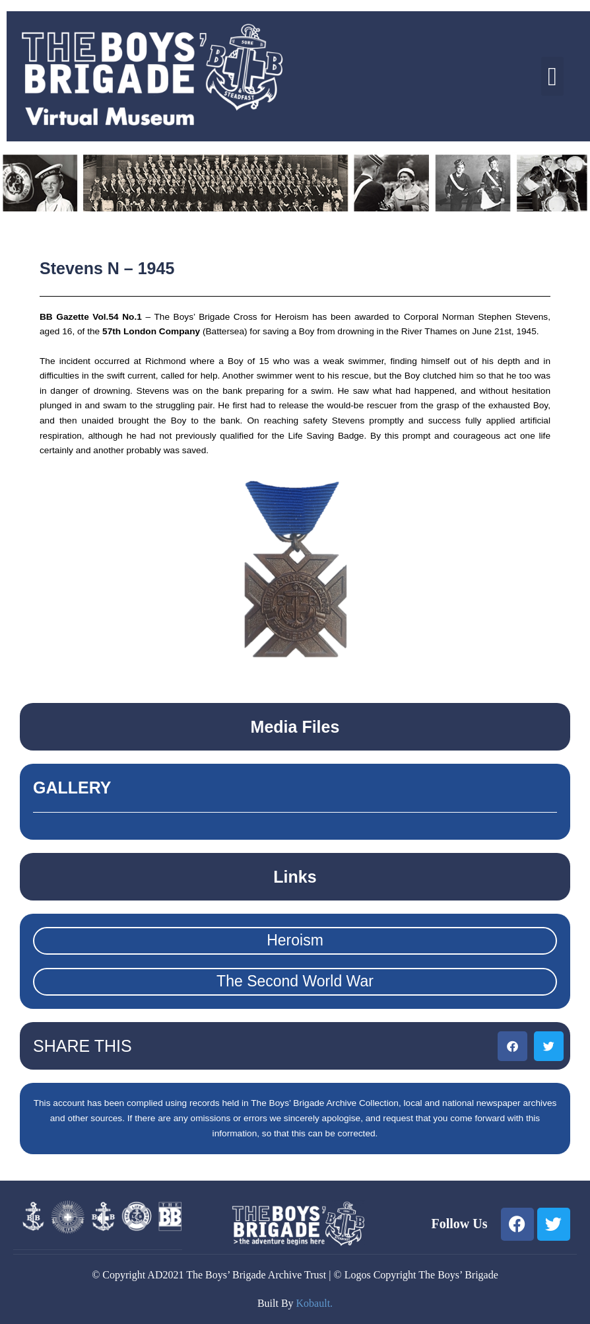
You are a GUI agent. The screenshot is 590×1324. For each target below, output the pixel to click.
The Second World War (295, 981)
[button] (552, 76)
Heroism (295, 940)
